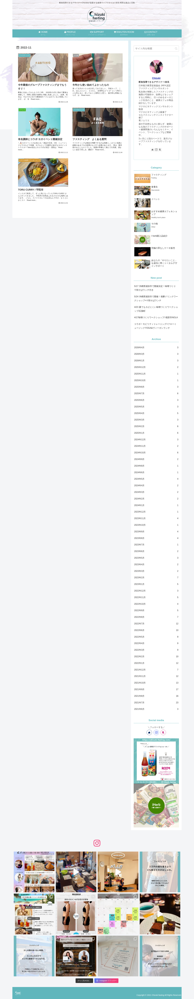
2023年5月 (156, 558)
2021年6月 (156, 709)
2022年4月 (156, 643)
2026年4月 (156, 348)
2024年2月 (156, 499)
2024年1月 (156, 505)
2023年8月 (156, 538)
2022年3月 (156, 650)
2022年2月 (156, 657)
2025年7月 (156, 394)
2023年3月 (156, 571)
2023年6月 (156, 551)
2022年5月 (156, 637)
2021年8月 (156, 696)
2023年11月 (156, 518)
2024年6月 (156, 473)
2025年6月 (156, 400)
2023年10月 (156, 525)
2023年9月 (156, 532)
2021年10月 (156, 683)
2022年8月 (156, 617)
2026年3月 (156, 354)
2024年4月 (156, 486)
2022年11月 (156, 597)
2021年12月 (156, 670)
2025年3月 (156, 420)
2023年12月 (156, 512)
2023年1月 (156, 584)
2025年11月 (156, 374)
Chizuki (156, 78)
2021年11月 (156, 676)
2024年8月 (156, 466)
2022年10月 (156, 604)
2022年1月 (156, 663)
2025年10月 (156, 380)
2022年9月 (156, 610)
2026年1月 (156, 361)
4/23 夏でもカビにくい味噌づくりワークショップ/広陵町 (156, 309)
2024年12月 (156, 440)
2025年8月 (156, 387)
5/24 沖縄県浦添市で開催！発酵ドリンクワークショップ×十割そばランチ (156, 298)
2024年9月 (156, 459)
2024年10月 (156, 453)
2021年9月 (156, 689)
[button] (176, 48)
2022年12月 (156, 591)
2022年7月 (156, 624)
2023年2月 (156, 578)
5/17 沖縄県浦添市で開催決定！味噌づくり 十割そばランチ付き (155, 288)
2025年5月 (156, 407)
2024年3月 (156, 492)
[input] (156, 49)
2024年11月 (156, 446)
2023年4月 (156, 565)
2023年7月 (156, 545)
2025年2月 (156, 426)
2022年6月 (156, 630)
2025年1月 (156, 433)
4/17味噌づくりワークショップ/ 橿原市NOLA (156, 317)
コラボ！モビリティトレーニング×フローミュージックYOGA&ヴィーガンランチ (155, 326)
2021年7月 (156, 703)
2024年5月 (156, 479)
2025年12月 (156, 367)
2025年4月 (156, 413)
